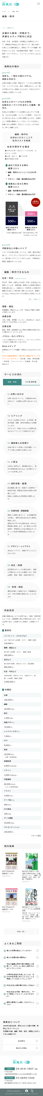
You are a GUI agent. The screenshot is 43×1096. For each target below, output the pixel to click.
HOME (4, 11)
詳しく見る (33, 299)
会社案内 (21, 1041)
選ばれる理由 (21, 1048)
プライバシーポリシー (14, 1091)
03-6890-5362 (25, 1078)
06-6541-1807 (27, 1069)
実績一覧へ (21, 931)
